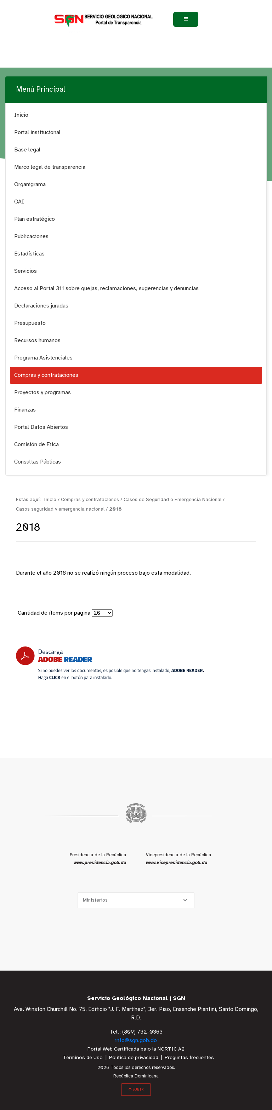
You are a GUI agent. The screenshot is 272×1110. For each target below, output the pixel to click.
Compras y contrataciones (46, 375)
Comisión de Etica (36, 445)
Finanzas (25, 410)
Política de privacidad (133, 1057)
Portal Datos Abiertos (41, 427)
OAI (19, 202)
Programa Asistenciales (43, 358)
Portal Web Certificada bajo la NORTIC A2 (136, 1049)
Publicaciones (31, 237)
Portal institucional (37, 133)
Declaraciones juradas (41, 306)
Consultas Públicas (37, 462)
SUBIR (136, 1089)
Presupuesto (30, 323)
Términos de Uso (83, 1057)
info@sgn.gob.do (136, 1040)
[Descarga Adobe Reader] (110, 663)
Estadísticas (29, 254)
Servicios (25, 271)
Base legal (27, 150)
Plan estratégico (34, 219)
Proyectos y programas (42, 393)
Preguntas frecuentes (189, 1057)
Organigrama (30, 185)
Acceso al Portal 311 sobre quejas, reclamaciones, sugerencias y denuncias (106, 289)
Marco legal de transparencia (49, 167)
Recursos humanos (37, 341)
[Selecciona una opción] (136, 900)
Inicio (21, 115)
